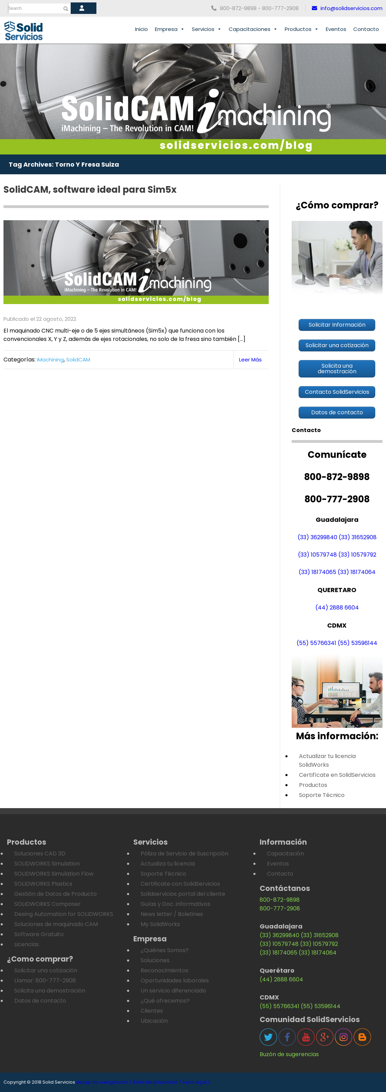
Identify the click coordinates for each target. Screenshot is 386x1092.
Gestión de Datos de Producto (55, 894)
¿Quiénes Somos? (165, 950)
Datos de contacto (40, 1001)
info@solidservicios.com (347, 8)
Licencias (26, 944)
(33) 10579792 (357, 555)
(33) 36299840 (317, 537)
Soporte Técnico (322, 795)
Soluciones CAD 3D (39, 854)
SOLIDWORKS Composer (47, 904)
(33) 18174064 (357, 572)
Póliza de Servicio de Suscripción (184, 854)
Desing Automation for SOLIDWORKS (63, 914)
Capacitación (285, 854)
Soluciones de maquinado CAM (56, 924)
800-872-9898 (280, 900)
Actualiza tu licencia (168, 864)
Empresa (170, 29)
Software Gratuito (39, 934)
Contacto (366, 29)
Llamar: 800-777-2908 (45, 981)
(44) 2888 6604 (337, 608)
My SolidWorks (160, 924)
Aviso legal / (196, 1082)
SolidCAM (78, 359)
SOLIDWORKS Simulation (47, 864)
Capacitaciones (253, 29)
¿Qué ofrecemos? (165, 1001)
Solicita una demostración (49, 991)
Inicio (141, 29)
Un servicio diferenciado (173, 991)
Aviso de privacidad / (157, 1082)
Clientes (152, 1011)
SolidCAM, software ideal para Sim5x (89, 189)
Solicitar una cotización (45, 970)
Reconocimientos (164, 970)
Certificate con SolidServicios (180, 884)
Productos (302, 29)
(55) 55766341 (316, 643)
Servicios (207, 29)
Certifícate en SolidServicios (337, 775)
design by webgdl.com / (104, 1082)
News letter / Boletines (172, 914)
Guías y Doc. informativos (175, 904)
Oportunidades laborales (175, 981)
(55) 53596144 (357, 643)
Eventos (336, 29)
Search (15, 8)
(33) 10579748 (317, 555)
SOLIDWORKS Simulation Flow (54, 874)
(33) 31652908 (358, 537)
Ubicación (154, 1021)
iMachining (50, 359)
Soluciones (155, 960)
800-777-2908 (280, 908)
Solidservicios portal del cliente (183, 894)
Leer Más (250, 359)
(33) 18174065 (317, 572)
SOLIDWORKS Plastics (43, 884)
